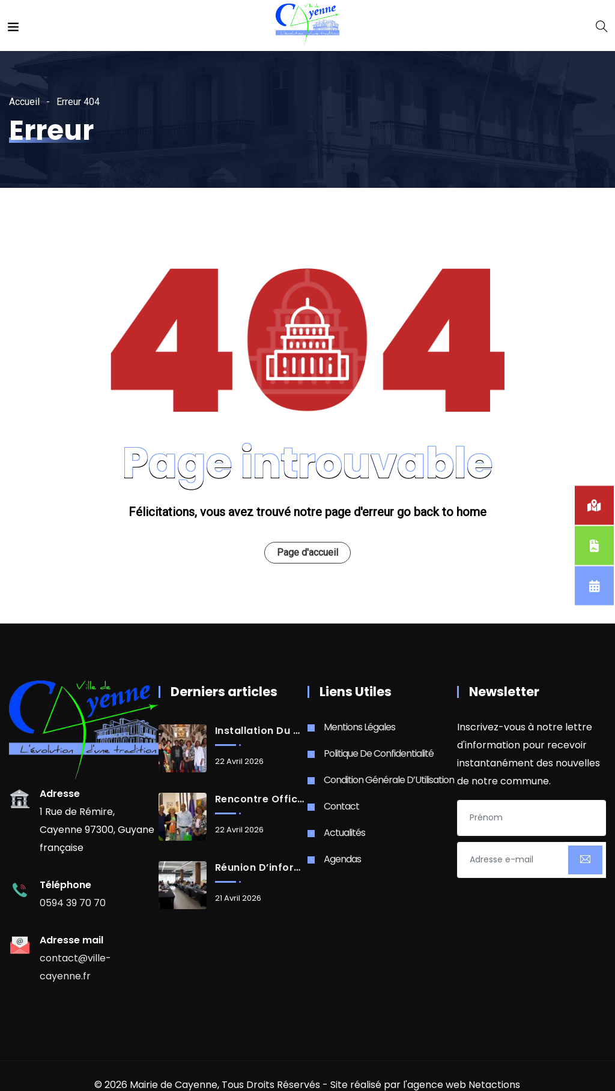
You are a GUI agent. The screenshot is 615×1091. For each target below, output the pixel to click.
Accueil (24, 101)
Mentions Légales (359, 727)
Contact (341, 806)
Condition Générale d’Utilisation (389, 780)
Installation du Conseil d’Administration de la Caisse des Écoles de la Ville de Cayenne (260, 731)
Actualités (344, 833)
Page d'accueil (307, 552)
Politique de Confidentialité (379, 753)
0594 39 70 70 (73, 903)
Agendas (342, 859)
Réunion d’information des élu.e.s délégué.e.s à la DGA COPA (260, 867)
